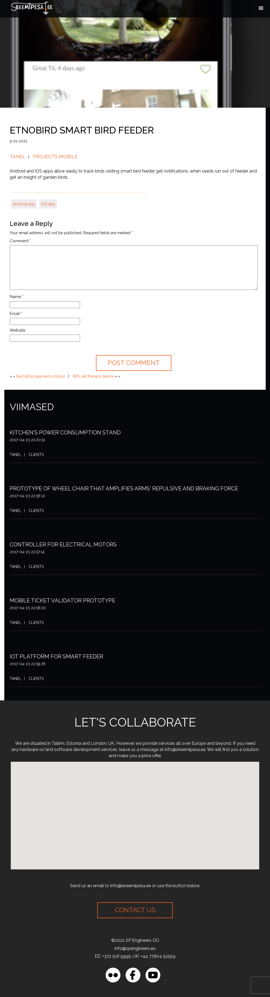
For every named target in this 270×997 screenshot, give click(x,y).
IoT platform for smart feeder (56, 656)
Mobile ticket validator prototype (62, 600)
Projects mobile (55, 156)
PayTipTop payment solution (40, 376)
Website (17, 330)
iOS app (48, 204)
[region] (70, 958)
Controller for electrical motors (63, 544)
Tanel (18, 156)
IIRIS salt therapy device (93, 376)
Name (16, 296)
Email (16, 313)
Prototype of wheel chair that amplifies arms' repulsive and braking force (124, 488)
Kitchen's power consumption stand (65, 432)
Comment (20, 240)
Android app (24, 204)
